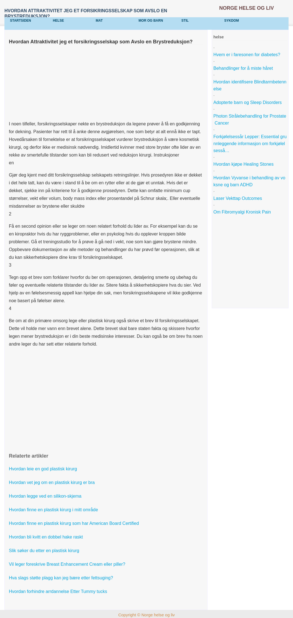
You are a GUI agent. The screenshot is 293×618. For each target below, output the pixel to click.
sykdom (231, 21)
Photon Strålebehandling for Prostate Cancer (249, 119)
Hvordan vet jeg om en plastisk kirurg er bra (52, 482)
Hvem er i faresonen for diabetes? (247, 54)
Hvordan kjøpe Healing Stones (244, 164)
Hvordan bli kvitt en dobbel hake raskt (46, 537)
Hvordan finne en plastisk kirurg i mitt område (54, 509)
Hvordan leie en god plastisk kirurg (43, 468)
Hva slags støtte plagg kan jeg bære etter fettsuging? (61, 577)
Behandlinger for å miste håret (243, 68)
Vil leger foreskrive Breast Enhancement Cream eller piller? (68, 564)
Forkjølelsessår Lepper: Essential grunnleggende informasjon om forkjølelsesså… (250, 143)
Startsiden (20, 21)
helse (58, 21)
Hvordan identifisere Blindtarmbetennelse (249, 85)
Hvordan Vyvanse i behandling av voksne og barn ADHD (249, 181)
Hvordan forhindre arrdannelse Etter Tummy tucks (58, 591)
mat (99, 21)
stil (185, 21)
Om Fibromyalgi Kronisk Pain (242, 212)
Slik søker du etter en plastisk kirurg (44, 550)
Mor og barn (150, 21)
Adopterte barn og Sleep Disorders (248, 102)
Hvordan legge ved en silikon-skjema (46, 496)
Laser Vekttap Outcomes (238, 198)
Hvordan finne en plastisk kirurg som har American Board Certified (74, 523)
